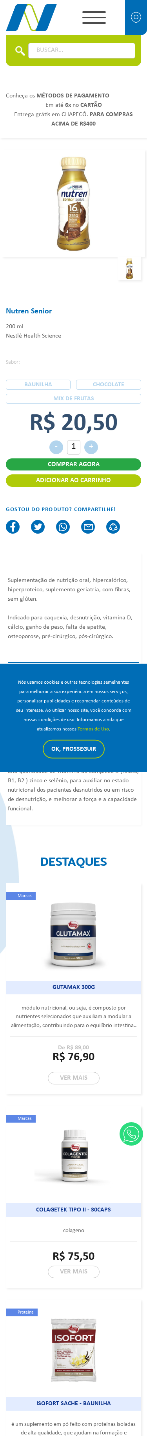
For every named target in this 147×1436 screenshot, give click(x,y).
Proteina (26, 1312)
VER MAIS (73, 1078)
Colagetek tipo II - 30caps (73, 1210)
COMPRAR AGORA (74, 464)
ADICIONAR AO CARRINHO (73, 480)
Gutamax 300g (74, 987)
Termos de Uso (93, 729)
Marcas (25, 896)
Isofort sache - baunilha (73, 1404)
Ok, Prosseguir (73, 749)
